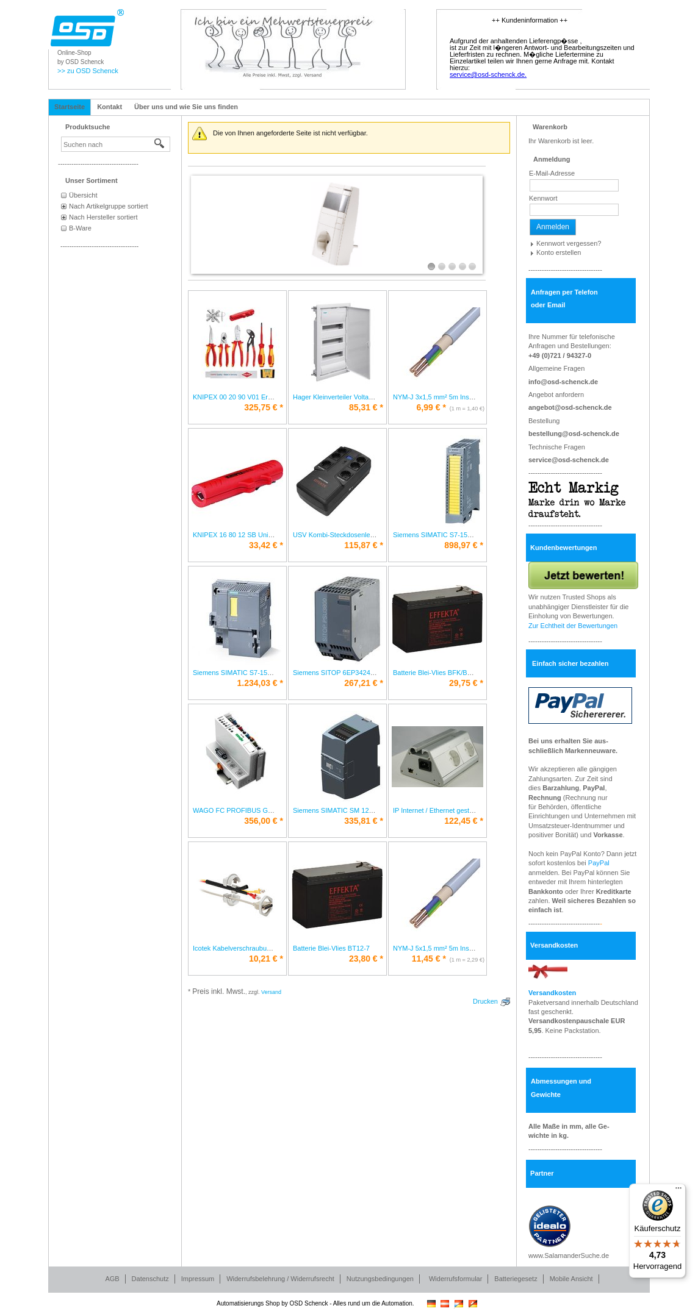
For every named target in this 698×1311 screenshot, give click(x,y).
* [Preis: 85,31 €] (366, 407)
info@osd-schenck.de (563, 381)
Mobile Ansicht (571, 1278)
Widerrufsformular (455, 1278)
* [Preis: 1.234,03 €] (260, 683)
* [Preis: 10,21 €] (266, 958)
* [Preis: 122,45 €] (463, 821)
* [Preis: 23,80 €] (366, 958)
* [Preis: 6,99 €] (431, 407)
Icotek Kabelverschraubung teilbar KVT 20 (255, 948)
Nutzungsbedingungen (380, 1278)
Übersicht (83, 195)
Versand (271, 992)
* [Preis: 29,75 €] (466, 683)
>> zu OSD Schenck (87, 70)
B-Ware (80, 228)
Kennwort (543, 198)
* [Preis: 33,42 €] (266, 545)
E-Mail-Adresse (552, 173)
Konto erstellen (558, 252)
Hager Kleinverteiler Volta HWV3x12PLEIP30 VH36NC (374, 397)
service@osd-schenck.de (568, 459)
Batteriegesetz (515, 1278)
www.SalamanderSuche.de (568, 1255)
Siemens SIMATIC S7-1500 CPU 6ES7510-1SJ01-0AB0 (276, 672)
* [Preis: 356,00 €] (263, 821)
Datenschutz (150, 1278)
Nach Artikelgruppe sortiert (108, 206)
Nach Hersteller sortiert (103, 217)
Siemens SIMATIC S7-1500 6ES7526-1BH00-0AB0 (469, 534)
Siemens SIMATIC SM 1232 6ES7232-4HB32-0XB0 (370, 810)
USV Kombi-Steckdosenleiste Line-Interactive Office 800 (377, 534)
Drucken (485, 1001)
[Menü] (678, 1191)
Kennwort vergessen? (568, 243)
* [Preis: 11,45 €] (429, 958)
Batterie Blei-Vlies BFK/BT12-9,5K (444, 672)
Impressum (197, 1278)
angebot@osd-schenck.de (570, 407)
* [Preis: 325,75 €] (263, 407)
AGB (112, 1278)
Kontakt (109, 106)
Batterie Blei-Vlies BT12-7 (331, 948)
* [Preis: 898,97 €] (463, 545)
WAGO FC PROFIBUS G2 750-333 (245, 810)
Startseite (69, 106)
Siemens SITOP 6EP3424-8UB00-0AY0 (352, 672)
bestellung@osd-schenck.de (573, 433)
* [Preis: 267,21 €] (363, 683)
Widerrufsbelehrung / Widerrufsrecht (280, 1278)
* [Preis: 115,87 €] (363, 545)
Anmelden (552, 227)
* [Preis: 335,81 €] (363, 821)
